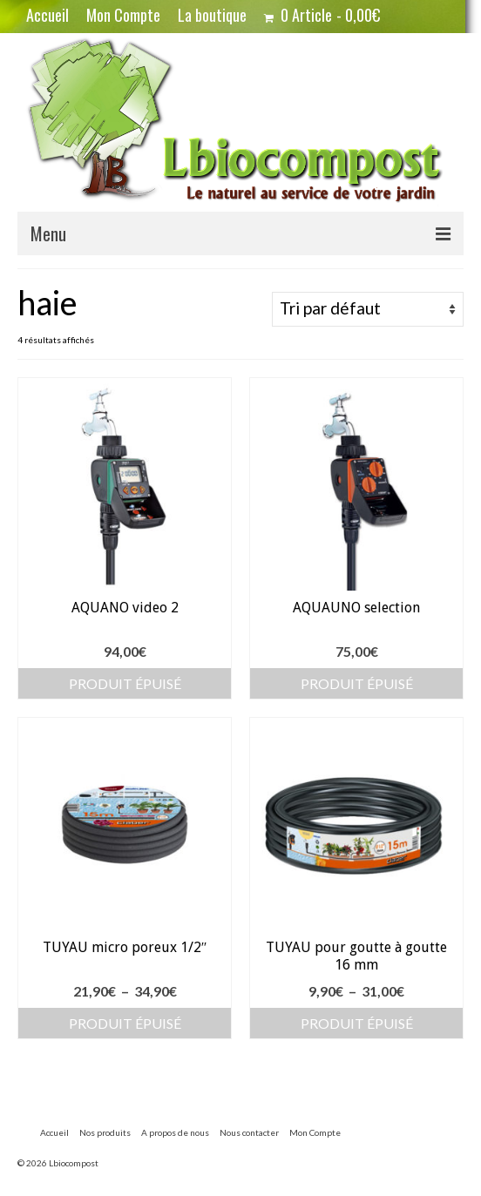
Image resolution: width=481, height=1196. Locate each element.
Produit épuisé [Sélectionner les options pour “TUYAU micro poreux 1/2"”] (125, 1023)
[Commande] (368, 309)
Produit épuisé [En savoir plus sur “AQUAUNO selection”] (357, 683)
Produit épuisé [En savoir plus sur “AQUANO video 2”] (125, 683)
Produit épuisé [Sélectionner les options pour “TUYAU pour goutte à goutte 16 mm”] (357, 1023)
